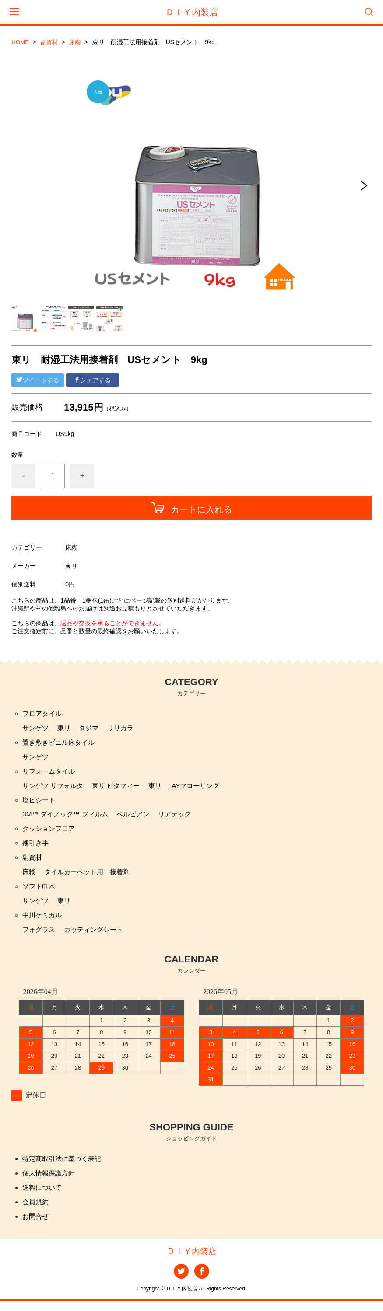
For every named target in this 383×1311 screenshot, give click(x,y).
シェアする (92, 380)
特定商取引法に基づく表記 (64, 1166)
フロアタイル (43, 714)
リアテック (182, 818)
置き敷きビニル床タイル (60, 743)
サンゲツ (36, 728)
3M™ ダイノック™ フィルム (67, 818)
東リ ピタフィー (121, 788)
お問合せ (36, 1225)
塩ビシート (39, 803)
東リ (66, 728)
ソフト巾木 (39, 892)
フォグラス (39, 937)
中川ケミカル (43, 922)
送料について (43, 1195)
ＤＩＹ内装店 (191, 12)
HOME (20, 41)
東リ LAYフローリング (193, 788)
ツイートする (37, 380)
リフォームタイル (50, 773)
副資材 (51, 41)
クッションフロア (50, 833)
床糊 (77, 41)
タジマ (91, 728)
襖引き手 (36, 847)
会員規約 (36, 1210)
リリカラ (125, 728)
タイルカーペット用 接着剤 (90, 877)
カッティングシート (97, 937)
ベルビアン (139, 818)
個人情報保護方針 (50, 1181)
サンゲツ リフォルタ (54, 788)
